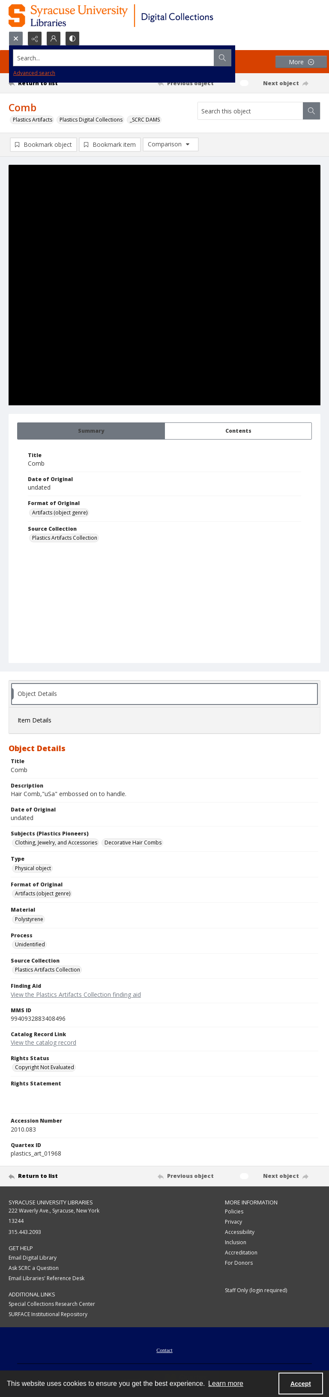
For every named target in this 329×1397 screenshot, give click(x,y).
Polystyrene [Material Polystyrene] (29, 919)
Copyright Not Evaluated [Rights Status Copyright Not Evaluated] (44, 1067)
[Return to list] (49, 83)
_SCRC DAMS (145, 119)
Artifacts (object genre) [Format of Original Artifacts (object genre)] (59, 513)
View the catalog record (43, 1043)
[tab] (91, 431)
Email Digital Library (33, 1258)
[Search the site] (132, 58)
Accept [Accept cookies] (300, 1383)
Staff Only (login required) (256, 1290)
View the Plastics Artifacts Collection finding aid (76, 995)
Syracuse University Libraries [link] (51, 1203)
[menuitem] (164, 1350)
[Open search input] (16, 38)
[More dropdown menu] (301, 62)
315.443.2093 (25, 1232)
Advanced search (34, 73)
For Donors (239, 1263)
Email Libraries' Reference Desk (46, 1278)
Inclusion (235, 1242)
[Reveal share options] (35, 38)
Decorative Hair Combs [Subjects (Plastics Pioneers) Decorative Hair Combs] (133, 843)
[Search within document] (311, 110)
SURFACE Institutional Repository (48, 1314)
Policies (234, 1212)
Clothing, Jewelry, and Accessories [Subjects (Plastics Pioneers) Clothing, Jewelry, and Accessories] (56, 843)
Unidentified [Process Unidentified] (30, 944)
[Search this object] (250, 110)
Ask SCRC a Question (34, 1268)
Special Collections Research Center (52, 1304)
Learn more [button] (225, 1383)
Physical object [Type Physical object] (33, 868)
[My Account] (53, 38)
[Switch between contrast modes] (72, 38)
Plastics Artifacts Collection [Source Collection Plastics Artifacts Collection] (64, 538)
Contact (164, 1351)
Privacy (233, 1222)
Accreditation (241, 1253)
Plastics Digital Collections (91, 119)
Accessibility (239, 1232)
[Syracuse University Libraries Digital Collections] (136, 15)
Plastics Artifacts (32, 119)
